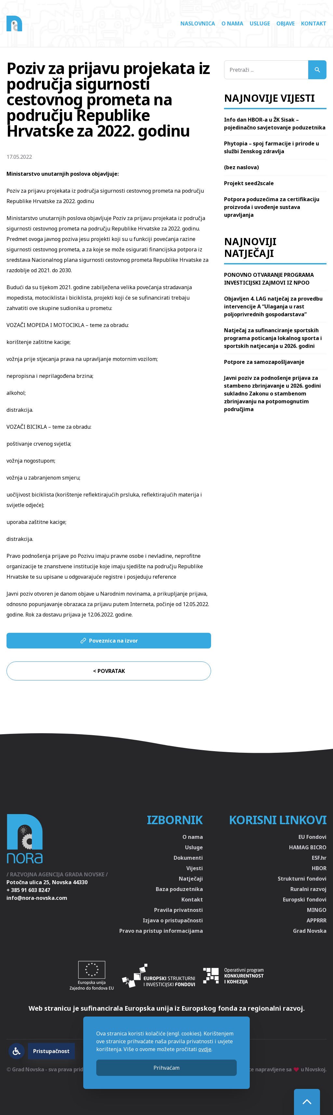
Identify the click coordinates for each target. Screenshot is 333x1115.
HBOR (319, 868)
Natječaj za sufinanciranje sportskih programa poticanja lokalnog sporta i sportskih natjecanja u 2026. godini (273, 338)
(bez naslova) (241, 167)
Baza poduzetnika (179, 889)
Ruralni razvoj (308, 889)
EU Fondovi (312, 836)
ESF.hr (319, 857)
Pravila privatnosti (178, 910)
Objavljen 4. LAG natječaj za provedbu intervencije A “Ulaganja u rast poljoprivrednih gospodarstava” (273, 306)
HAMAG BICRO (307, 847)
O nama (232, 23)
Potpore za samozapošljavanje (264, 361)
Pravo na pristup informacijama (161, 930)
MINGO (316, 910)
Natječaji (191, 878)
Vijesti (194, 868)
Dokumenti (188, 857)
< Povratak (109, 671)
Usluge (260, 23)
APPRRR (316, 920)
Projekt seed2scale (249, 183)
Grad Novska (309, 930)
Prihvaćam (166, 1067)
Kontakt (313, 23)
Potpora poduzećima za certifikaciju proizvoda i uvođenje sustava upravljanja (271, 207)
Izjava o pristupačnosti (173, 920)
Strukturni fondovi (302, 878)
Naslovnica (197, 23)
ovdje (204, 1049)
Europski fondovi (304, 899)
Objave (285, 23)
